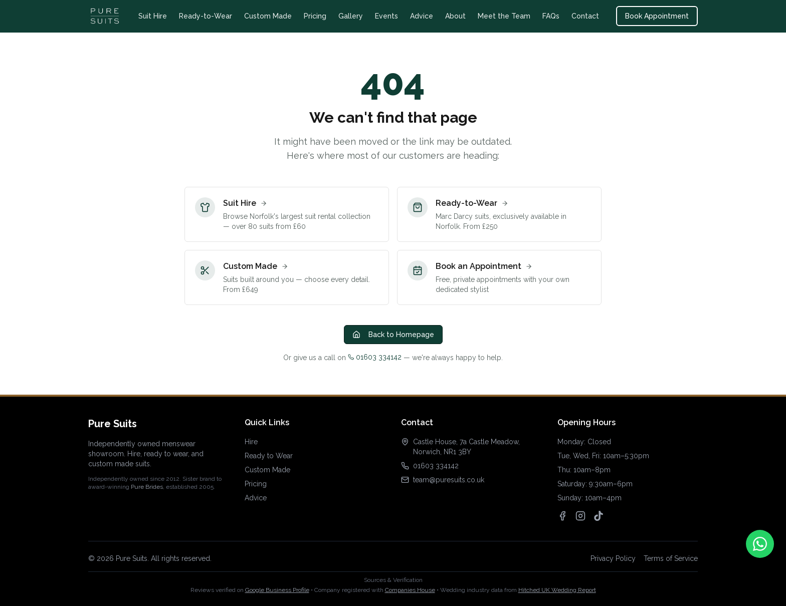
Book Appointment (657, 16)
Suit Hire (152, 16)
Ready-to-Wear (205, 16)
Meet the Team (504, 16)
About (455, 16)
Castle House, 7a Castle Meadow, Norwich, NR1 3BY (466, 447)
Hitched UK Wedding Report (557, 589)
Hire (251, 442)
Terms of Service (671, 558)
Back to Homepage (393, 335)
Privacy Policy (613, 558)
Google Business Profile (277, 589)
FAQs (550, 16)
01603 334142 (375, 357)
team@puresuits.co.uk (448, 480)
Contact (585, 16)
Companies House (410, 589)
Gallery (350, 16)
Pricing (315, 16)
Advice (421, 16)
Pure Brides (147, 486)
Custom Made (268, 16)
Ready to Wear (269, 456)
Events (386, 16)
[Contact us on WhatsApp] (760, 544)
